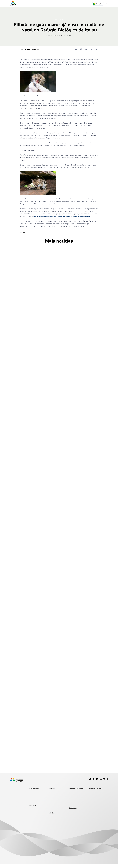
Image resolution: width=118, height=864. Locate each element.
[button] (76, 49)
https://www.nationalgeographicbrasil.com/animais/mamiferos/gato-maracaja (62, 216)
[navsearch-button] (107, 3)
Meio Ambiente (59, 20)
